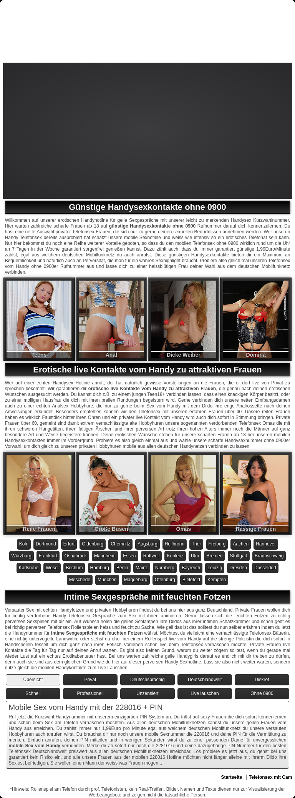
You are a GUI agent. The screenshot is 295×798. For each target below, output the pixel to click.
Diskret (262, 679)
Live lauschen (205, 693)
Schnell (32, 693)
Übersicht (33, 679)
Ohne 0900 (261, 693)
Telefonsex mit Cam (270, 777)
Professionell (90, 693)
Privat (90, 679)
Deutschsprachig (147, 679)
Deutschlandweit (205, 679)
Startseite (231, 777)
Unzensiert (147, 693)
